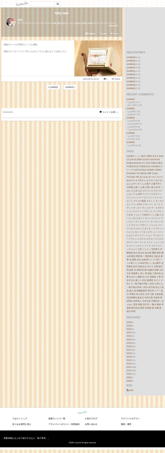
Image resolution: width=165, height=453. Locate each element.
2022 (129, 332)
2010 (129, 374)
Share (114, 33)
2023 (129, 329)
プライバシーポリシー (59, 424)
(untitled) (131, 57)
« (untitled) (53, 87)
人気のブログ (91, 418)
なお (20, 19)
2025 (129, 325)
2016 (129, 353)
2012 (129, 367)
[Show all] (113, 25)
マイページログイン (130, 418)
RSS (130, 390)
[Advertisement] (61, 98)
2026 (129, 322)
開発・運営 (126, 424)
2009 (129, 377)
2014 (129, 360)
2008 (129, 381)
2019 (129, 343)
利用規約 (75, 424)
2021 (129, 336)
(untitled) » (70, 87)
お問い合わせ (91, 424)
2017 (129, 350)
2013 (129, 363)
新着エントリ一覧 (57, 418)
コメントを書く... (109, 112)
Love (102, 33)
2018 (129, 346)
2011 (129, 370)
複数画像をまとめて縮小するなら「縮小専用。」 (27, 438)
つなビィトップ (19, 418)
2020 (129, 339)
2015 (129, 356)
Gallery (90, 33)
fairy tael (61, 13)
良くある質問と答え (21, 424)
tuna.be (82, 412)
